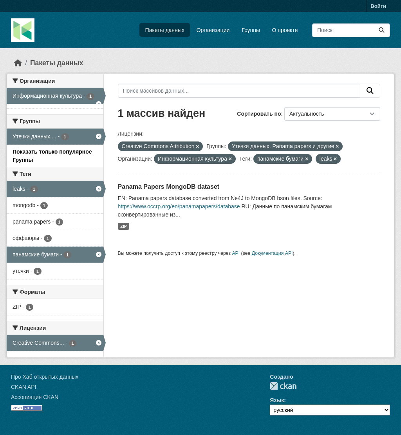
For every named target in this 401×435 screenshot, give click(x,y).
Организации (213, 30)
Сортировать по (259, 114)
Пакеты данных (164, 30)
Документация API (272, 253)
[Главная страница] (18, 63)
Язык (277, 400)
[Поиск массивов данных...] (351, 30)
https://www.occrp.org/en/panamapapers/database (179, 206)
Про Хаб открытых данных (44, 377)
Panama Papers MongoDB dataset (169, 186)
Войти (378, 6)
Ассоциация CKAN (34, 397)
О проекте (285, 30)
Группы (251, 30)
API (236, 253)
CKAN (283, 386)
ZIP (123, 226)
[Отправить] (381, 30)
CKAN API (23, 387)
